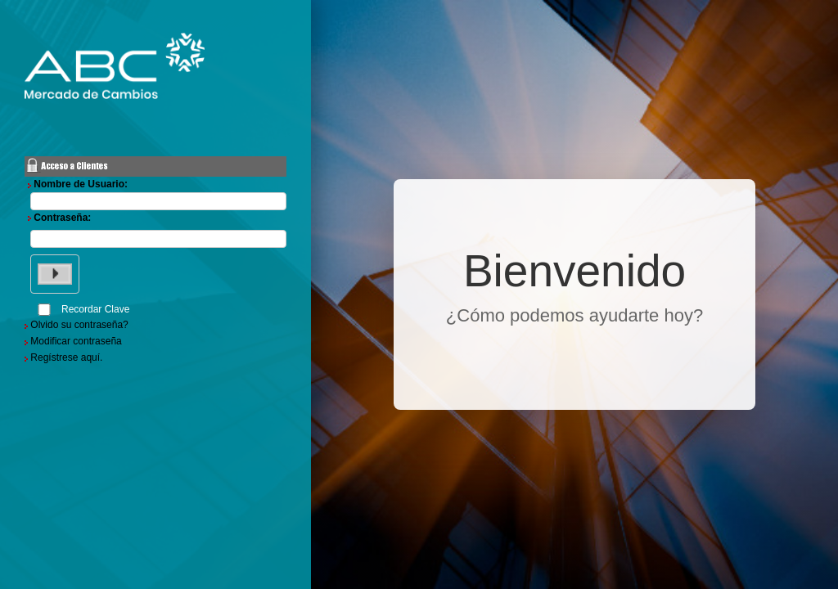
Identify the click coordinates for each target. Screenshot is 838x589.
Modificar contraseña (75, 341)
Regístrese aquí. (66, 357)
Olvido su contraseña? (79, 324)
